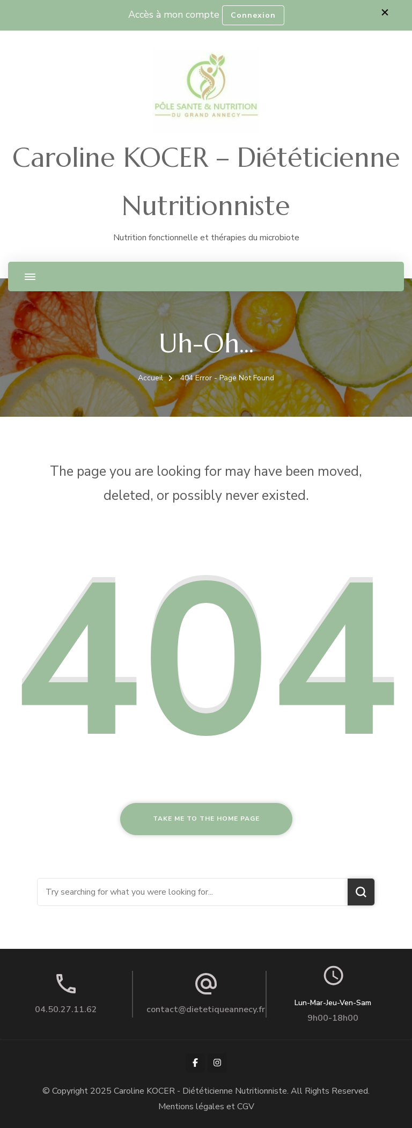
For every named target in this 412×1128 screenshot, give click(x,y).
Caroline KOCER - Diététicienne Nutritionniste (200, 1091)
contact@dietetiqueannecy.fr (205, 1009)
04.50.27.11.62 (66, 1009)
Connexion (253, 15)
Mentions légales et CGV (206, 1106)
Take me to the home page (206, 818)
